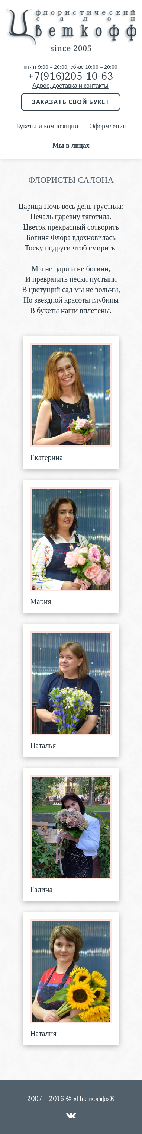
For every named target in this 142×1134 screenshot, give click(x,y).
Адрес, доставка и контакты (70, 85)
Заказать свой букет (71, 102)
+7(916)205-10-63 (70, 76)
